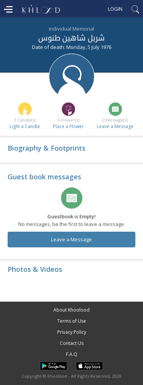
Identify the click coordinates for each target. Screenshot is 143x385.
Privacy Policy (71, 332)
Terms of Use (71, 321)
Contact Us (72, 343)
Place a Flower (68, 126)
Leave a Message (115, 126)
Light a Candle (25, 126)
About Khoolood (71, 310)
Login (115, 8)
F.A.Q (71, 354)
